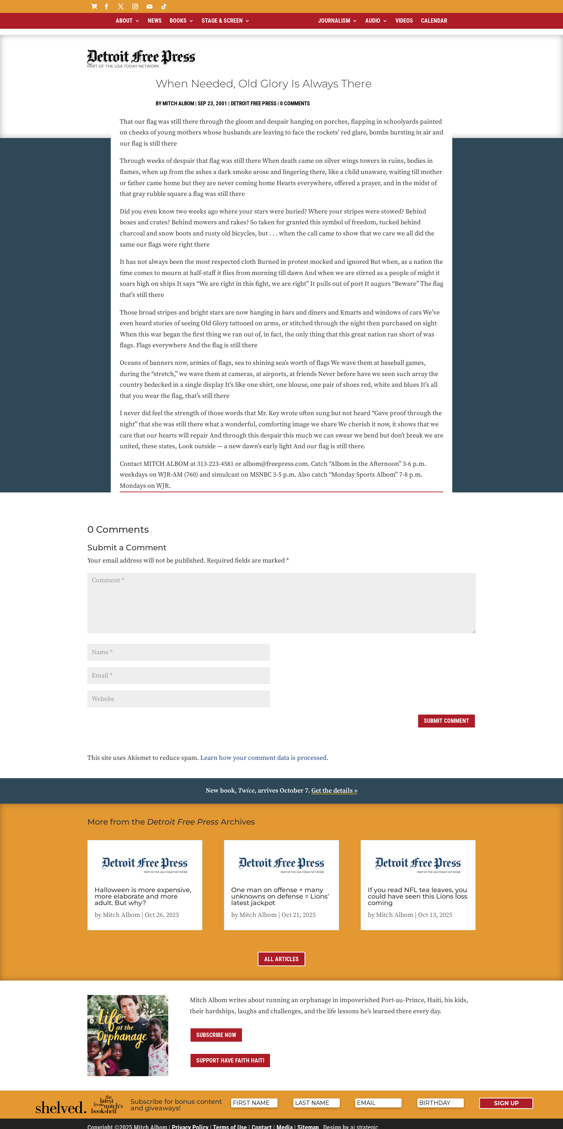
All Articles (281, 953)
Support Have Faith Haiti (230, 1054)
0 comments (295, 97)
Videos (404, 20)
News (155, 20)
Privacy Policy (190, 1121)
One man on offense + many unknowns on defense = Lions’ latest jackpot (280, 890)
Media (284, 1121)
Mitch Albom (178, 97)
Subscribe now (216, 1028)
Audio (372, 20)
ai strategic (364, 1121)
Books (178, 20)
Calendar (434, 20)
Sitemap (308, 1121)
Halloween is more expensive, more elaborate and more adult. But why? (143, 890)
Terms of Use (230, 1121)
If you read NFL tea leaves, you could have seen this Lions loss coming (417, 890)
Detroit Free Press (253, 97)
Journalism (334, 20)
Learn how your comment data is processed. (264, 752)
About (124, 20)
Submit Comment (446, 714)
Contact (262, 1121)
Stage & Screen (222, 20)
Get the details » (334, 784)
